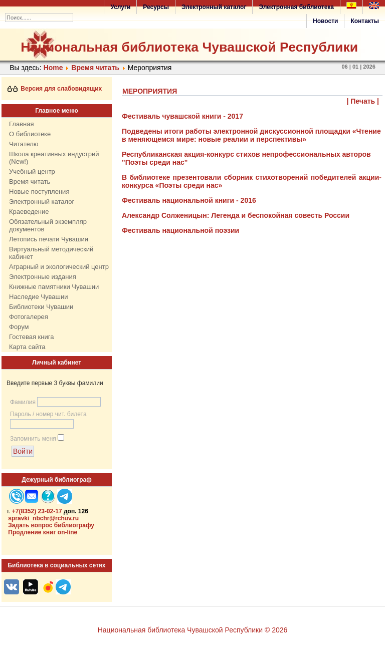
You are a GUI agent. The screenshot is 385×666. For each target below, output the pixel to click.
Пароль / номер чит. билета (48, 414)
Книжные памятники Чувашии (54, 286)
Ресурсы (156, 7)
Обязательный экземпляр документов (48, 225)
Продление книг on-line (42, 532)
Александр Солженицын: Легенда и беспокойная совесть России (235, 215)
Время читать (95, 68)
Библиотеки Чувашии (41, 306)
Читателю (24, 144)
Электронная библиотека (296, 7)
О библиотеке (30, 134)
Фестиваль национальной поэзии (180, 230)
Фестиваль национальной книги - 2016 (189, 200)
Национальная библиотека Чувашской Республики (189, 47)
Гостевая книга (31, 337)
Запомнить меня (33, 438)
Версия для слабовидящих (55, 88)
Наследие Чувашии (38, 296)
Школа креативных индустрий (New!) (54, 157)
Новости (325, 21)
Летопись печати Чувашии (48, 239)
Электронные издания (42, 276)
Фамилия (23, 402)
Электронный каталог (213, 7)
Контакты (364, 21)
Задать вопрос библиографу (51, 525)
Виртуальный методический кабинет (51, 252)
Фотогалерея (28, 316)
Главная (21, 124)
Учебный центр (32, 171)
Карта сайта (27, 347)
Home (53, 68)
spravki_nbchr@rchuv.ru (43, 518)
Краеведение (29, 211)
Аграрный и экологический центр (59, 266)
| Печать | (363, 101)
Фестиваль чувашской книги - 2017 (182, 116)
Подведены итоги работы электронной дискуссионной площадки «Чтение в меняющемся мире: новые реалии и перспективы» (251, 135)
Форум (19, 326)
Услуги (120, 7)
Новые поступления (39, 191)
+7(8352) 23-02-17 (37, 511)
